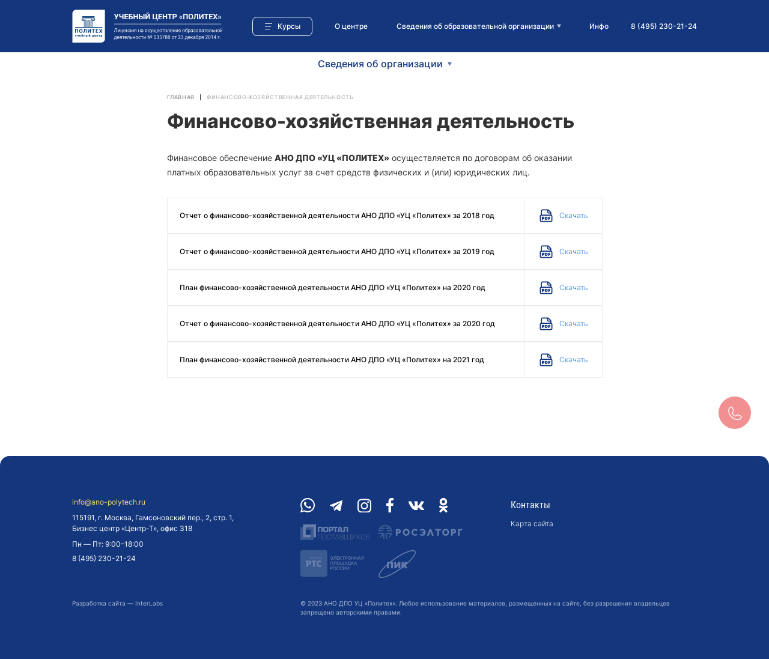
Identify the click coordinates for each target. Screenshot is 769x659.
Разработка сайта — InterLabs (117, 603)
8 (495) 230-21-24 (664, 26)
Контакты (530, 505)
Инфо (599, 26)
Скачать (573, 215)
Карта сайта (532, 523)
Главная (181, 97)
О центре (351, 26)
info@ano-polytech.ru (108, 502)
